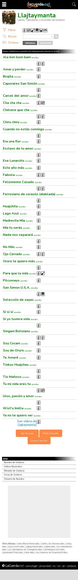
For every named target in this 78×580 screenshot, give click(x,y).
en (59, 565)
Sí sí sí (12, 312)
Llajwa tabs (49, 546)
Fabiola (12, 175)
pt (64, 565)
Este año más (17, 167)
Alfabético (30, 43)
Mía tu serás (16, 227)
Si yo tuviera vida (20, 319)
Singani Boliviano (20, 331)
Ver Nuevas (27, 433)
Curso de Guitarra (13, 474)
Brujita (12, 76)
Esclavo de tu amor (22, 148)
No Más (12, 247)
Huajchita (14, 206)
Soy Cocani (15, 343)
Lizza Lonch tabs (15, 546)
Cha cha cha (16, 103)
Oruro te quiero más (23, 261)
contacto (71, 565)
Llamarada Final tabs (12, 552)
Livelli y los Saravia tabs (52, 543)
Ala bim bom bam (20, 57)
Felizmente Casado (22, 182)
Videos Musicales (13, 466)
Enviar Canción (39, 440)
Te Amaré (14, 357)
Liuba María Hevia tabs (28, 543)
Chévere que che (20, 110)
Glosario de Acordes (14, 479)
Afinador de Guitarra (14, 470)
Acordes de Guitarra (14, 462)
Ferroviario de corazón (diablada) (33, 194)
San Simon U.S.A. (20, 287)
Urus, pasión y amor (22, 396)
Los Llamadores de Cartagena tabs (24, 549)
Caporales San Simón (24, 83)
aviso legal (31, 565)
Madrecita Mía (18, 220)
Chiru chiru (15, 122)
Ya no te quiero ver (21, 415)
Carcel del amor (19, 95)
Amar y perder (18, 69)
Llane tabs (29, 552)
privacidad (45, 565)
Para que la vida (19, 273)
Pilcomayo (15, 280)
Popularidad (45, 43)
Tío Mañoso (16, 377)
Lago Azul (15, 213)
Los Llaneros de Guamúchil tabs (51, 552)
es (54, 565)
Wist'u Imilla (17, 408)
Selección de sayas (22, 299)
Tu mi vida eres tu (20, 384)
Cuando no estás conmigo (27, 129)
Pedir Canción (51, 433)
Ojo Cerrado (16, 254)
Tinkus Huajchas (19, 364)
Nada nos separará (22, 235)
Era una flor (15, 141)
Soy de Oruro (17, 350)
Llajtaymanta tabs (34, 546)
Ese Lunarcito (17, 160)
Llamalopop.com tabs (53, 549)
